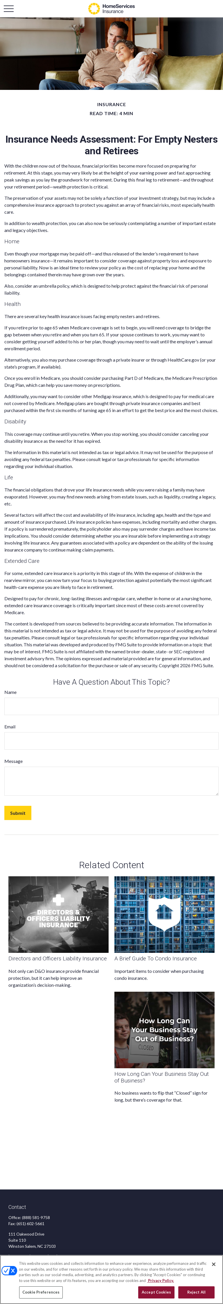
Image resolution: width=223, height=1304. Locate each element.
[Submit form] (17, 813)
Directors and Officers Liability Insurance (57, 958)
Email (9, 726)
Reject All (196, 1292)
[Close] (213, 1264)
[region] (111, 1279)
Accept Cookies (156, 1292)
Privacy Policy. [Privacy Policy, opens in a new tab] (160, 1280)
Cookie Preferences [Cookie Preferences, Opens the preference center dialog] (41, 1292)
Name (10, 692)
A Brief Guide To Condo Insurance (155, 958)
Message (13, 761)
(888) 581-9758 (36, 1217)
